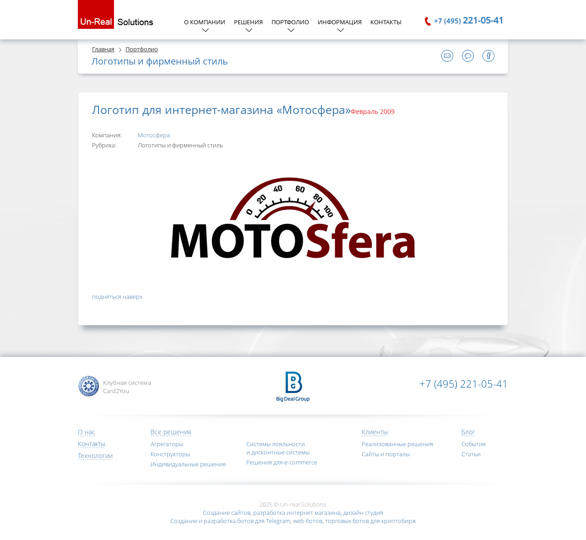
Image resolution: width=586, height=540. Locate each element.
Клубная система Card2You (127, 386)
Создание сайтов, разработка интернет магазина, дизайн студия (293, 512)
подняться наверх (117, 296)
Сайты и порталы (386, 454)
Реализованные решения (397, 444)
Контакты (386, 22)
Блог (468, 431)
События (473, 444)
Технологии (95, 455)
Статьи (471, 454)
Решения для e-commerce (281, 462)
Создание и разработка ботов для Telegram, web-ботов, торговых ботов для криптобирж (293, 521)
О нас (86, 431)
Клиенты (375, 431)
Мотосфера (154, 135)
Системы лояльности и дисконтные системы (277, 448)
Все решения (171, 431)
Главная (103, 49)
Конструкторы (170, 454)
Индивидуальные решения (188, 464)
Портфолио (141, 49)
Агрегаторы (167, 444)
